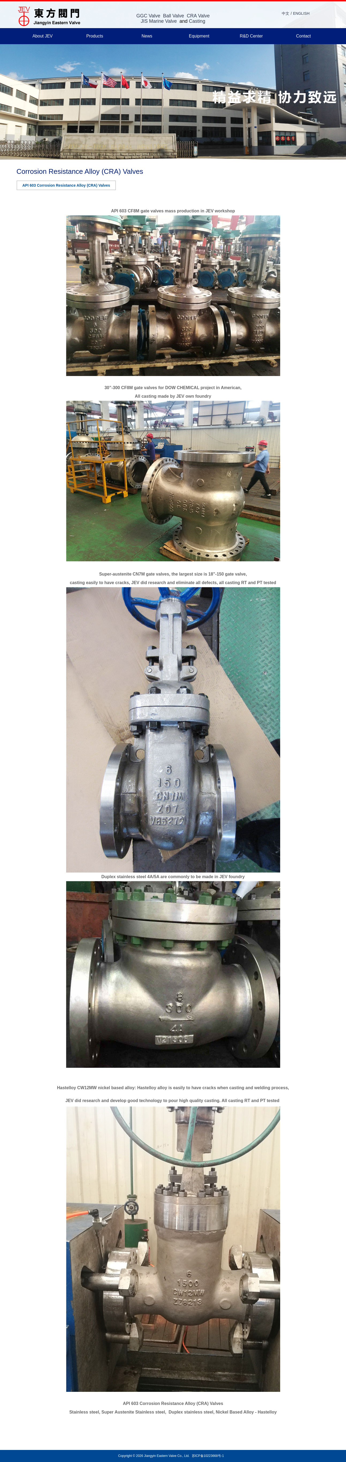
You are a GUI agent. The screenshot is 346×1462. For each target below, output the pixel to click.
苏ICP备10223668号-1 (208, 1456)
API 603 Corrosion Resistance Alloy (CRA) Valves (66, 185)
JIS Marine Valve (159, 21)
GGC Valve (148, 15)
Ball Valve (173, 15)
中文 (285, 13)
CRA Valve (198, 15)
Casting (197, 21)
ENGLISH (301, 13)
